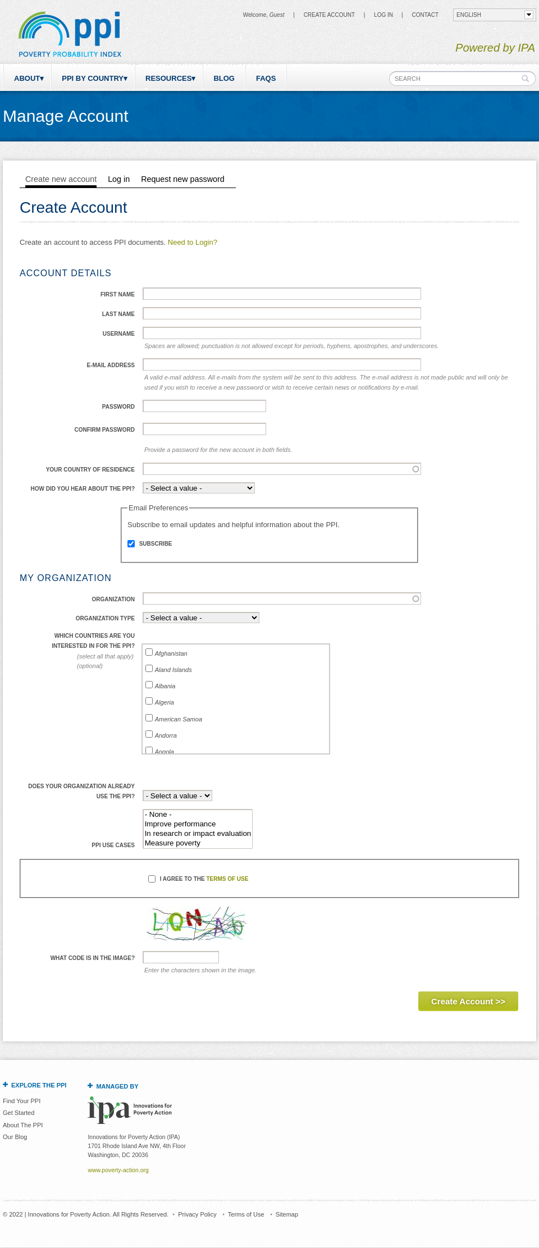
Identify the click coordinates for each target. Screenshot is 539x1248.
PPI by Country (93, 78)
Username (119, 334)
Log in (383, 15)
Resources (168, 78)
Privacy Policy (197, 1214)
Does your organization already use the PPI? (81, 791)
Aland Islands (173, 669)
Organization (113, 599)
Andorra (166, 735)
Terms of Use (227, 879)
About (27, 78)
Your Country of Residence (90, 470)
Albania (165, 686)
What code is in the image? (93, 958)
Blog (224, 78)
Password (118, 407)
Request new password (183, 179)
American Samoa (178, 719)
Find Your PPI (21, 1101)
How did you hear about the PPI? (82, 489)
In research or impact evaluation (198, 834)
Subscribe (155, 544)
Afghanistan (171, 653)
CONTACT (425, 15)
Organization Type (105, 618)
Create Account (329, 15)
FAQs (266, 78)
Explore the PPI (38, 1085)
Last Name (118, 314)
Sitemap (287, 1214)
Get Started (18, 1112)
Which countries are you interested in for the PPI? (93, 641)
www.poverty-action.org (118, 1170)
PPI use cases (113, 845)
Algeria (164, 702)
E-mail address (110, 365)
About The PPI (23, 1125)
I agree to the (204, 879)
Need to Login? (192, 242)
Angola (164, 751)
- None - (198, 815)
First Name (118, 294)
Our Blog (15, 1136)
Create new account (61, 179)
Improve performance (198, 824)
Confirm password (104, 430)
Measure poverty (198, 843)
